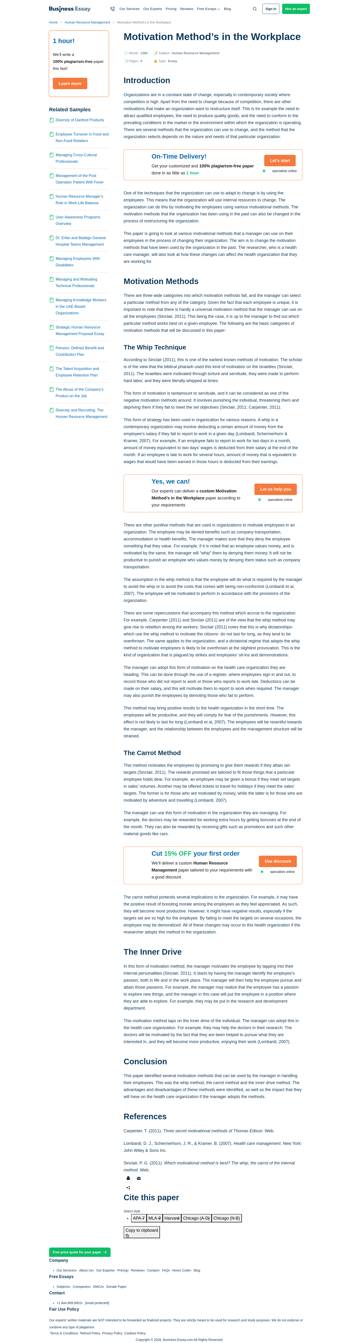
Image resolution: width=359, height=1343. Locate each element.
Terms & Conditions (64, 1333)
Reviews (186, 9)
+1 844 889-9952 (69, 1303)
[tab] (139, 1218)
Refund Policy (90, 1333)
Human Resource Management (195, 53)
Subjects (63, 1287)
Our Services (129, 9)
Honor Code (181, 1270)
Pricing (171, 9)
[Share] (128, 1187)
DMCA (98, 1287)
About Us (86, 1270)
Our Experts (152, 9)
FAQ (165, 1270)
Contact (152, 1270)
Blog (227, 9)
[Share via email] (138, 1178)
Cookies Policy (135, 1333)
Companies (81, 1287)
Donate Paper (116, 1287)
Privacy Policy (112, 1333)
